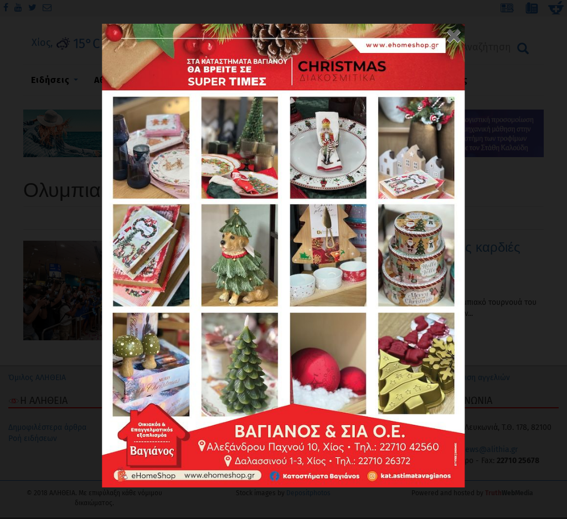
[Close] (453, 32)
